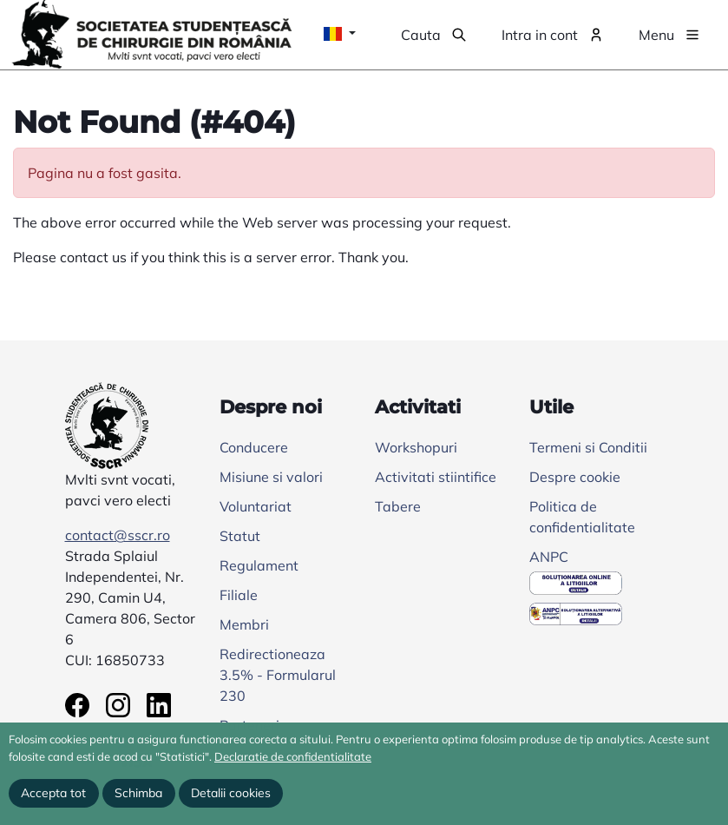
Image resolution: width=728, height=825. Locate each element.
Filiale (239, 595)
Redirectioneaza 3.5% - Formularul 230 (278, 674)
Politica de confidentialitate (582, 517)
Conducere (254, 447)
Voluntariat (256, 506)
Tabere (398, 506)
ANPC (548, 556)
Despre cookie (574, 476)
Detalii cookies (231, 793)
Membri (244, 624)
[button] (434, 35)
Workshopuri (416, 447)
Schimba (138, 793)
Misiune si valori (271, 476)
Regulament (259, 565)
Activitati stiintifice (435, 476)
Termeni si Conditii (588, 447)
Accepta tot (53, 793)
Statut (240, 535)
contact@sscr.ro (117, 535)
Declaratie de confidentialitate (292, 756)
